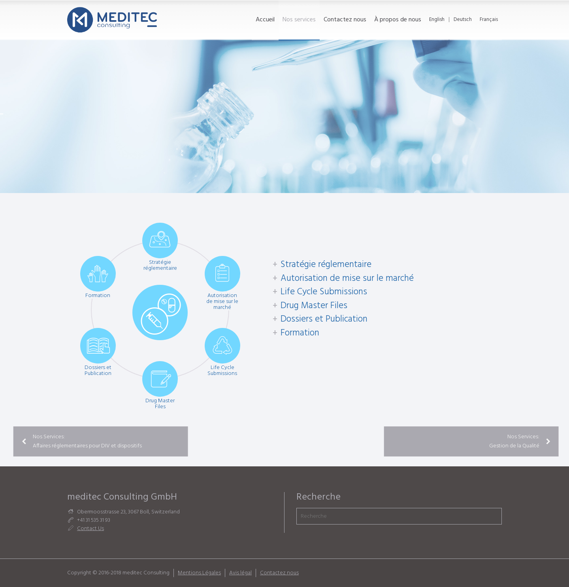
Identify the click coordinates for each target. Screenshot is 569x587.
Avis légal (240, 573)
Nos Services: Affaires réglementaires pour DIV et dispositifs (74, 441)
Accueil (265, 20)
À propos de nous (397, 20)
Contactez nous (345, 20)
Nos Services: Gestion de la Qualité (512, 441)
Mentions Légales (199, 573)
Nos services (299, 20)
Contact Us (90, 528)
